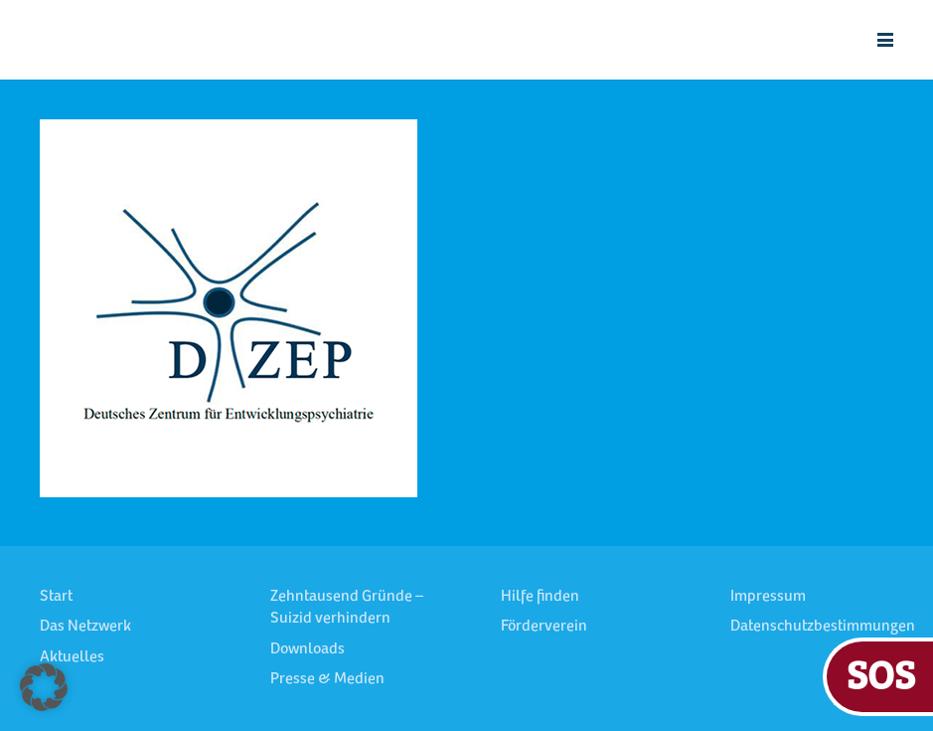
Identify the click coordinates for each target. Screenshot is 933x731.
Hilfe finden (540, 597)
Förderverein (544, 627)
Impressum (768, 597)
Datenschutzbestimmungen (822, 627)
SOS (881, 673)
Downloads (307, 649)
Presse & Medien (327, 679)
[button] (885, 40)
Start (56, 597)
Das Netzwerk (85, 627)
